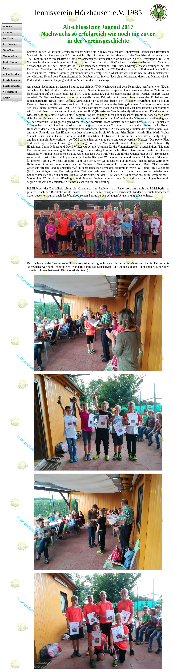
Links (5, 68)
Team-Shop (8, 50)
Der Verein (8, 38)
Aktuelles (7, 32)
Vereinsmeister (10, 92)
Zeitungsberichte (11, 74)
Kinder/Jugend (10, 62)
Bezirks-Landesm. (11, 80)
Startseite (7, 26)
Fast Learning (9, 44)
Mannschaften (10, 56)
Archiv (6, 98)
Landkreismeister (11, 86)
